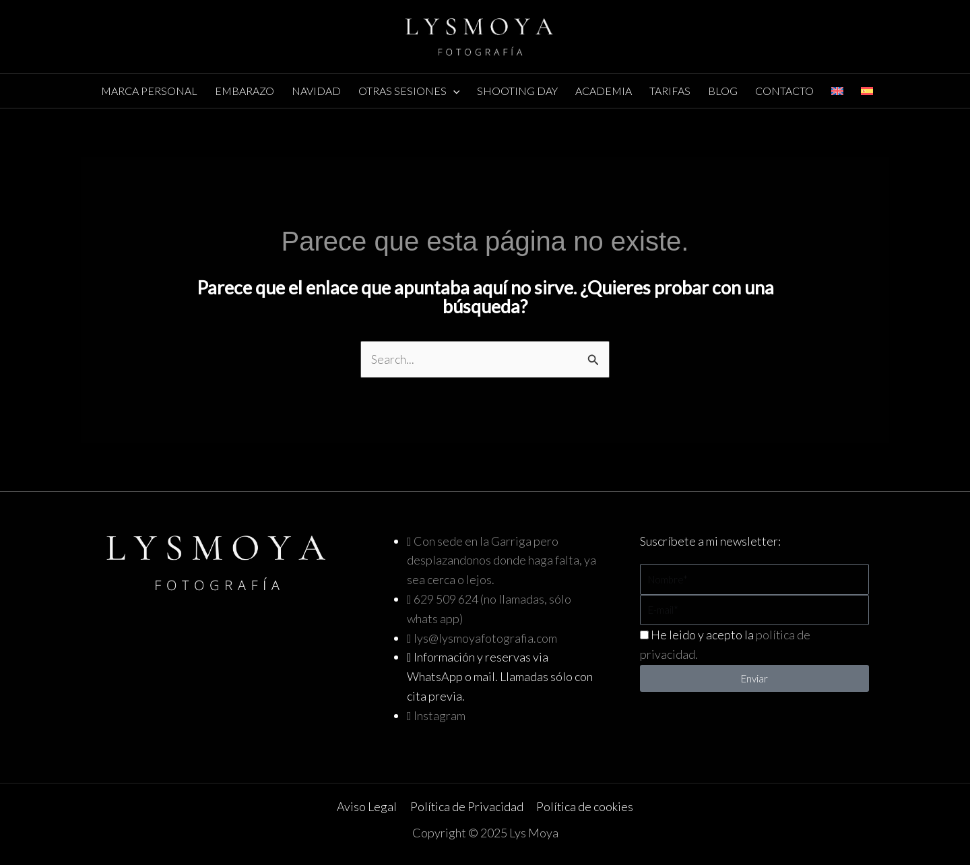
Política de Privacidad (466, 807)
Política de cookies (584, 807)
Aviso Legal (367, 807)
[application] (453, 91)
